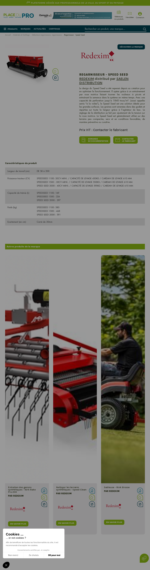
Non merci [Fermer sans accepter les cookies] (13, 555)
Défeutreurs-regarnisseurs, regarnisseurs (47, 35)
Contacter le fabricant (125, 140)
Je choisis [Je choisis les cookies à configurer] (34, 555)
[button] (6, 565)
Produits (12, 29)
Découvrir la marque (131, 47)
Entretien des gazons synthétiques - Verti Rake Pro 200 (22, 489)
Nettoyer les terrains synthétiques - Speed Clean (71, 488)
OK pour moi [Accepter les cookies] (54, 555)
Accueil (8, 35)
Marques (25, 29)
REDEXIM (86, 79)
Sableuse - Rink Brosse (117, 487)
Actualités (40, 29)
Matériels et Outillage (21, 35)
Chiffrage (54, 29)
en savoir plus (18, 524)
